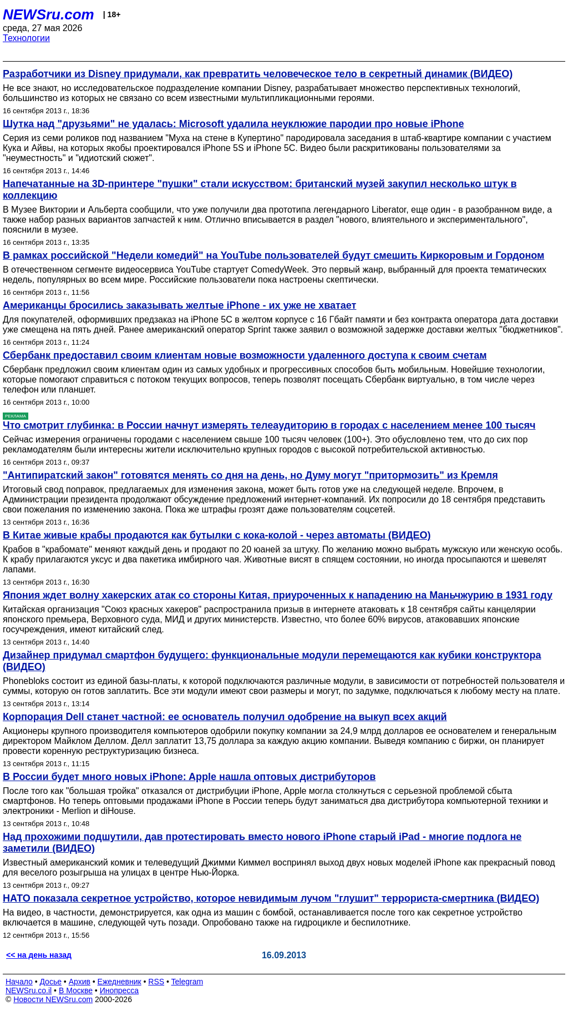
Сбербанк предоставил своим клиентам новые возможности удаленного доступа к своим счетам (245, 355)
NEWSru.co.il (29, 990)
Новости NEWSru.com (53, 999)
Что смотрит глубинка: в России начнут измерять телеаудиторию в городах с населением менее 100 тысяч (269, 425)
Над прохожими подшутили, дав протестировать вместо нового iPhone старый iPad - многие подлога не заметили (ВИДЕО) (262, 842)
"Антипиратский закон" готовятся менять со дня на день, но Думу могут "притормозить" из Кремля (250, 475)
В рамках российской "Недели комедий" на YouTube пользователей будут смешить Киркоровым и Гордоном (273, 255)
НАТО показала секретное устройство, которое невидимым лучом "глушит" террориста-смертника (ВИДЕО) (271, 898)
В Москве (76, 990)
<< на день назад (39, 954)
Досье (50, 981)
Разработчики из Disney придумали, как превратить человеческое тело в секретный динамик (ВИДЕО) (258, 73)
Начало (19, 981)
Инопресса (119, 990)
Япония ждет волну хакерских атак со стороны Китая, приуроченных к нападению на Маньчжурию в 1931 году (277, 595)
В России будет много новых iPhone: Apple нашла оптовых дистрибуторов (189, 776)
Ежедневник (119, 981)
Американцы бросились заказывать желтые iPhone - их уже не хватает (179, 305)
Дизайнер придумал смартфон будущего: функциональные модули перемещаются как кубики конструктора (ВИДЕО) (272, 661)
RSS (156, 981)
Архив (79, 981)
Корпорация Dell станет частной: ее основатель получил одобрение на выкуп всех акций (225, 716)
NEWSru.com (48, 14)
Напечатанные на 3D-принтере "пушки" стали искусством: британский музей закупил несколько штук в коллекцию (260, 189)
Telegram (187, 981)
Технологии (26, 38)
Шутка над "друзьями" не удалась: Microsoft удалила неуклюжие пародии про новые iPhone (233, 123)
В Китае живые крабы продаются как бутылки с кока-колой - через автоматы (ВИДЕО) (217, 535)
